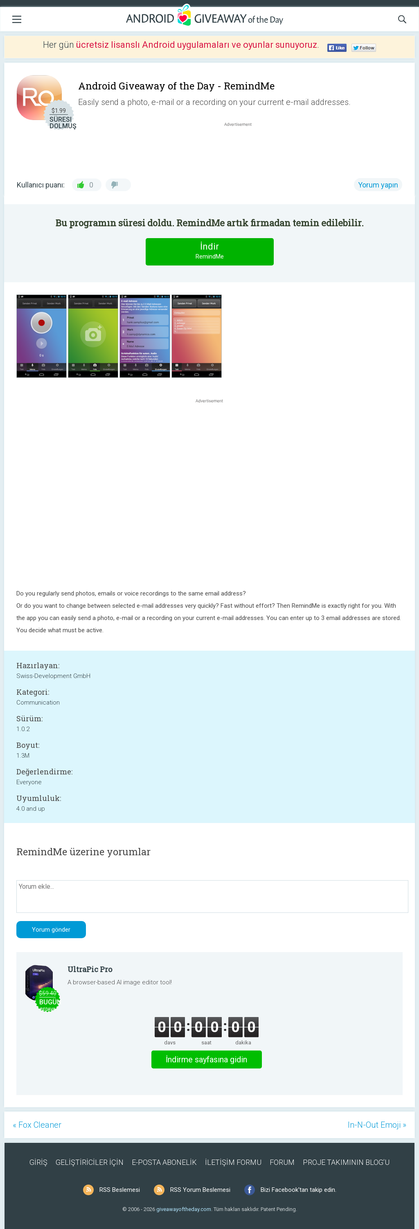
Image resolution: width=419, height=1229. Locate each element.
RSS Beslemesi (119, 1189)
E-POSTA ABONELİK (164, 1162)
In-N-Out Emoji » (377, 1125)
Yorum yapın (378, 185)
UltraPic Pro (90, 969)
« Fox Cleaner (37, 1125)
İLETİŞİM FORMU (233, 1162)
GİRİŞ (38, 1162)
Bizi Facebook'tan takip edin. (298, 1189)
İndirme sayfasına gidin (206, 1059)
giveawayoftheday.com (183, 1209)
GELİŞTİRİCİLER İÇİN (90, 1162)
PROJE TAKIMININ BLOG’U (346, 1162)
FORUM (282, 1162)
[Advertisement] (242, 147)
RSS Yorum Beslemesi (200, 1189)
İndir (209, 251)
